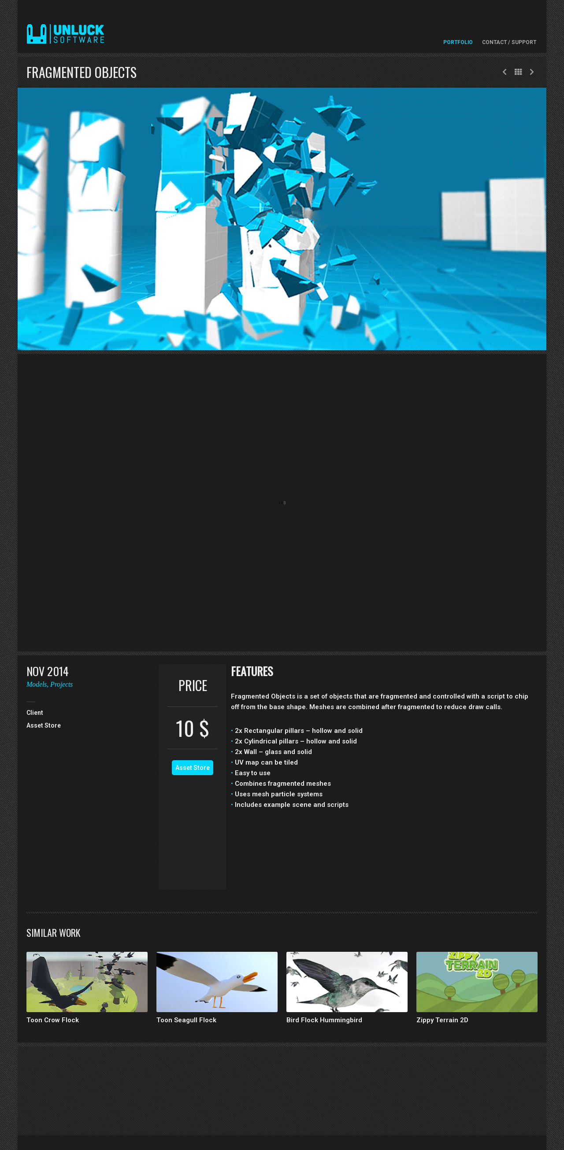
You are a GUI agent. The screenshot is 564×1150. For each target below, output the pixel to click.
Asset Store (192, 767)
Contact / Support (509, 42)
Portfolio (458, 42)
